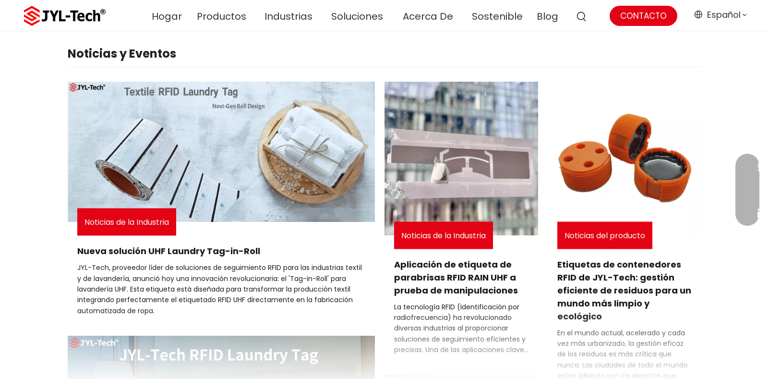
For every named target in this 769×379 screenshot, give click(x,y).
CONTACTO (643, 16)
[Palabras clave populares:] (582, 17)
